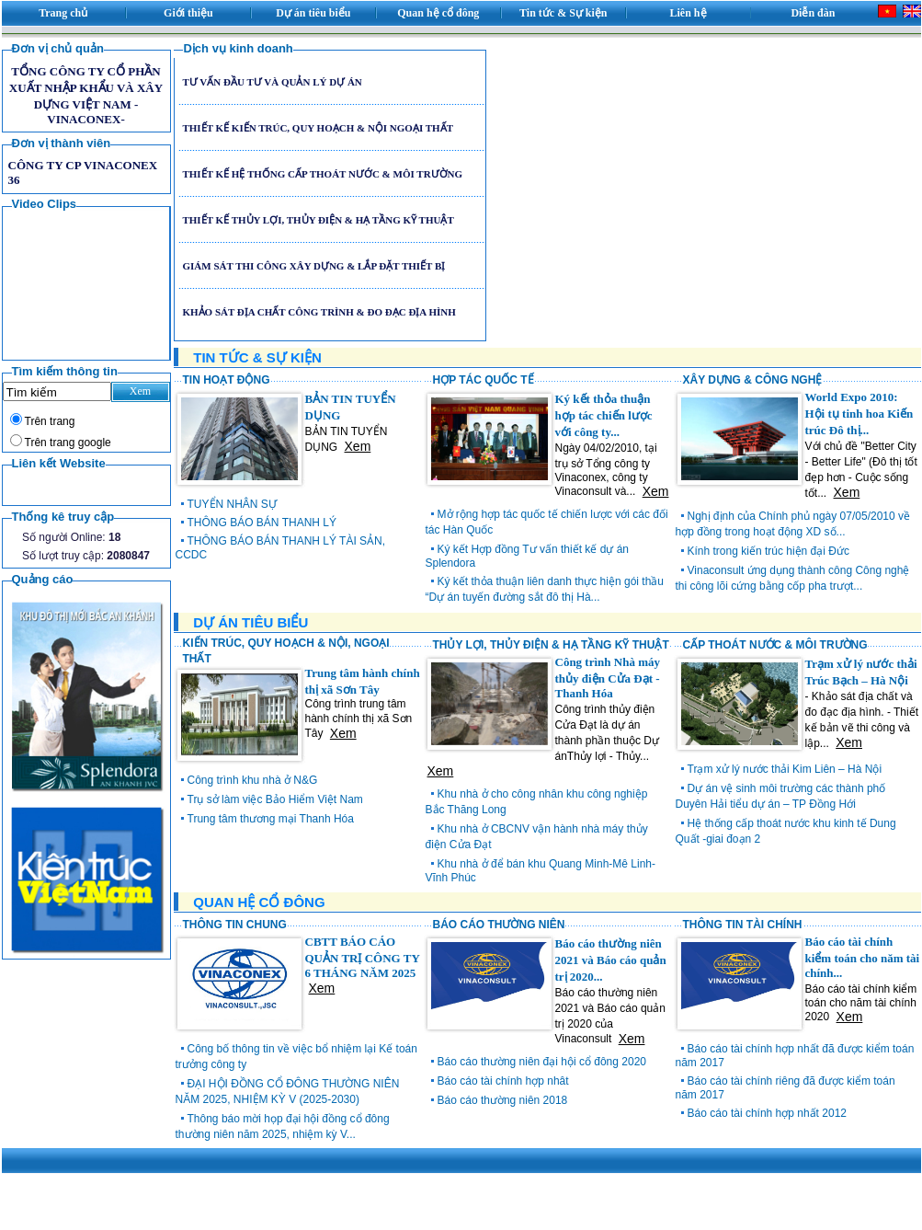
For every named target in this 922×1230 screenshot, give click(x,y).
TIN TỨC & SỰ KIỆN (257, 357)
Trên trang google (68, 442)
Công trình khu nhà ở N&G (253, 780)
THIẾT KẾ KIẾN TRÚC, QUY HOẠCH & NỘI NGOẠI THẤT (317, 127)
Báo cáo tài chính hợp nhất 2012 (767, 1113)
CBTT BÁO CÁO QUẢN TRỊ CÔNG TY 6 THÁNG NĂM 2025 (362, 957)
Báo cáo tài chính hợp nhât (503, 1081)
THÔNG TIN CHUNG (235, 924)
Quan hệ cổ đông (438, 12)
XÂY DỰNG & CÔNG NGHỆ (753, 380)
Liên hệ (688, 12)
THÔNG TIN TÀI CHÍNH (742, 924)
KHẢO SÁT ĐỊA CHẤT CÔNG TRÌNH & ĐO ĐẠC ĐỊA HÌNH (318, 311)
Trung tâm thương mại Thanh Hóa (271, 818)
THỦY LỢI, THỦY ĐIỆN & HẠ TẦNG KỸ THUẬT (551, 644)
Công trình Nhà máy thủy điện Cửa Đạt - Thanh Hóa (608, 677)
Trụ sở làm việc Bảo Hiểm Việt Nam (275, 799)
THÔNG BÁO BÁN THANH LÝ (262, 522)
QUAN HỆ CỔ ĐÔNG (258, 902)
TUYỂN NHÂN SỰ (232, 504)
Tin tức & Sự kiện (563, 12)
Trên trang (50, 421)
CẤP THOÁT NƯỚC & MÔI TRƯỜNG (775, 644)
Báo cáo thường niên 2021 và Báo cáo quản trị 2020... (610, 960)
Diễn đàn (813, 12)
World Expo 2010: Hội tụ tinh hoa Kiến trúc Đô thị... (859, 413)
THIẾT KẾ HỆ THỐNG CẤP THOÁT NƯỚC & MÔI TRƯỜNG (322, 173)
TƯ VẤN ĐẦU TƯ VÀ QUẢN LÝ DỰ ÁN (271, 81)
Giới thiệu (188, 12)
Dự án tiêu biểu (313, 12)
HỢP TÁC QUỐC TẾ (483, 380)
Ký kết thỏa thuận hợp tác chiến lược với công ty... (604, 415)
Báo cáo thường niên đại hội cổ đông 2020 (542, 1061)
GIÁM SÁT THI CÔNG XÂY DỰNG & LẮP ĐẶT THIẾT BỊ (313, 265)
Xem (358, 446)
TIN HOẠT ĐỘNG (226, 380)
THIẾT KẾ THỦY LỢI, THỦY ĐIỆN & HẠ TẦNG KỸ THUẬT (317, 219)
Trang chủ (63, 12)
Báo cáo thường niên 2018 (503, 1100)
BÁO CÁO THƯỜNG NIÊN (499, 924)
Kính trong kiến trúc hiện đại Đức (768, 551)
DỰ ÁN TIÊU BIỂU (250, 622)
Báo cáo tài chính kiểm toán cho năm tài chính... (862, 957)
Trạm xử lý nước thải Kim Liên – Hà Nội (785, 769)
